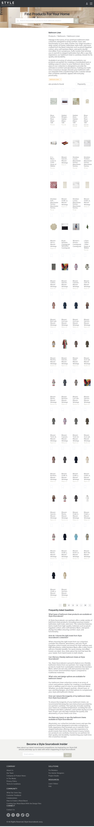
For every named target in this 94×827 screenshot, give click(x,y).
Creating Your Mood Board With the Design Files (24, 803)
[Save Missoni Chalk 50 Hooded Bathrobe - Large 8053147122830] (74, 448)
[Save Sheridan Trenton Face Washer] (85, 132)
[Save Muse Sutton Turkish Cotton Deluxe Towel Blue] (51, 90)
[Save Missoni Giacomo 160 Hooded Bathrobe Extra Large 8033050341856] (51, 487)
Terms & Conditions (15, 783)
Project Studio (54, 775)
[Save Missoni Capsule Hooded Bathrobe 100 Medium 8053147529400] (74, 256)
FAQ (50, 785)
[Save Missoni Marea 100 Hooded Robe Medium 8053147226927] (51, 526)
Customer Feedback (15, 794)
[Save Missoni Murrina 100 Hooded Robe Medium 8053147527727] (51, 333)
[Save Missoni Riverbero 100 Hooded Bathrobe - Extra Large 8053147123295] (51, 448)
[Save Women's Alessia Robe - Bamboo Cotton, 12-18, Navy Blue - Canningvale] (74, 215)
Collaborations (13, 797)
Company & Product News (17, 775)
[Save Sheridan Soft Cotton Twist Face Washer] (51, 174)
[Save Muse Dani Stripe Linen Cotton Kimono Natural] (85, 90)
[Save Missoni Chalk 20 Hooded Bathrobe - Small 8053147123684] (85, 487)
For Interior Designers (57, 772)
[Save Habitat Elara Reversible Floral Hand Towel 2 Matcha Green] (74, 90)
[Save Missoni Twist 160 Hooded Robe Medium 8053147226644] (51, 410)
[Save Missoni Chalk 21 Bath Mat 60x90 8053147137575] (63, 174)
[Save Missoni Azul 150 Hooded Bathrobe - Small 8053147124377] (74, 294)
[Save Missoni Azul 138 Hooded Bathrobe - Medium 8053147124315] (85, 410)
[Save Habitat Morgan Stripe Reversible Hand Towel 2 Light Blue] (63, 90)
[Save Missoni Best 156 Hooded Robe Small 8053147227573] (51, 294)
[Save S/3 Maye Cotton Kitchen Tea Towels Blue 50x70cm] (51, 132)
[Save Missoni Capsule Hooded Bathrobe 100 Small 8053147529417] (63, 410)
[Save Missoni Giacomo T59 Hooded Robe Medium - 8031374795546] (63, 256)
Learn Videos (54, 783)
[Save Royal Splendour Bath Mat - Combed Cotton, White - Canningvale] (63, 215)
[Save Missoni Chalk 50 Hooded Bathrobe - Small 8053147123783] (63, 526)
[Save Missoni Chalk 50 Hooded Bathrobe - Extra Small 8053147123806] (51, 564)
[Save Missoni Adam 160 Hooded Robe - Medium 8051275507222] (74, 333)
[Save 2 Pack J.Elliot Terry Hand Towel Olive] (85, 215)
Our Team (11, 772)
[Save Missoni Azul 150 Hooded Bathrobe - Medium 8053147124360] (63, 294)
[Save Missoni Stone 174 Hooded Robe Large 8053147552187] (74, 526)
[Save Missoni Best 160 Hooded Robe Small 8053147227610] (85, 526)
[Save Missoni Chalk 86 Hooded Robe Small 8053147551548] (63, 448)
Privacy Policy (12, 780)
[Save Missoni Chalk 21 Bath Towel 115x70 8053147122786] (85, 174)
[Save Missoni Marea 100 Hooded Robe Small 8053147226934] (63, 487)
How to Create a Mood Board (19, 800)
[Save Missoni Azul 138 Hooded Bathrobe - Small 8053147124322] (85, 333)
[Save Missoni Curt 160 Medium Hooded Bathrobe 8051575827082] (74, 371)
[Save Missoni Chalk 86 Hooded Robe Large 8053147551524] (74, 487)
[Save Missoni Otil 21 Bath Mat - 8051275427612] (51, 215)
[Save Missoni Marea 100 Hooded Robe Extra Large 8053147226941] (51, 371)
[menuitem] (87, 3)
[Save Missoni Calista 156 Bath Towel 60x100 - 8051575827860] (51, 256)
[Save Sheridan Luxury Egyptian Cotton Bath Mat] (74, 132)
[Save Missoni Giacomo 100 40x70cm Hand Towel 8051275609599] (63, 132)
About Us (10, 769)
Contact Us (11, 811)
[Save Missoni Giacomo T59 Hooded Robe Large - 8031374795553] (85, 371)
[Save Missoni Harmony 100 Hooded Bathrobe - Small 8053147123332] (63, 564)
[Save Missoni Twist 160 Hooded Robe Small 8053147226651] (74, 410)
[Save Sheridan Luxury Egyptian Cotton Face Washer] (74, 174)
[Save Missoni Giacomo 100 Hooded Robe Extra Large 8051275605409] (63, 333)
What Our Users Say (15, 792)
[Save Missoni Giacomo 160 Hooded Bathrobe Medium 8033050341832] (85, 294)
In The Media (12, 777)
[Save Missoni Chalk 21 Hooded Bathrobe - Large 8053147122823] (85, 448)
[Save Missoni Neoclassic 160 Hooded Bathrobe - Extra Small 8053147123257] (63, 371)
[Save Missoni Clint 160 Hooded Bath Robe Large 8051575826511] (85, 256)
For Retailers (54, 769)
